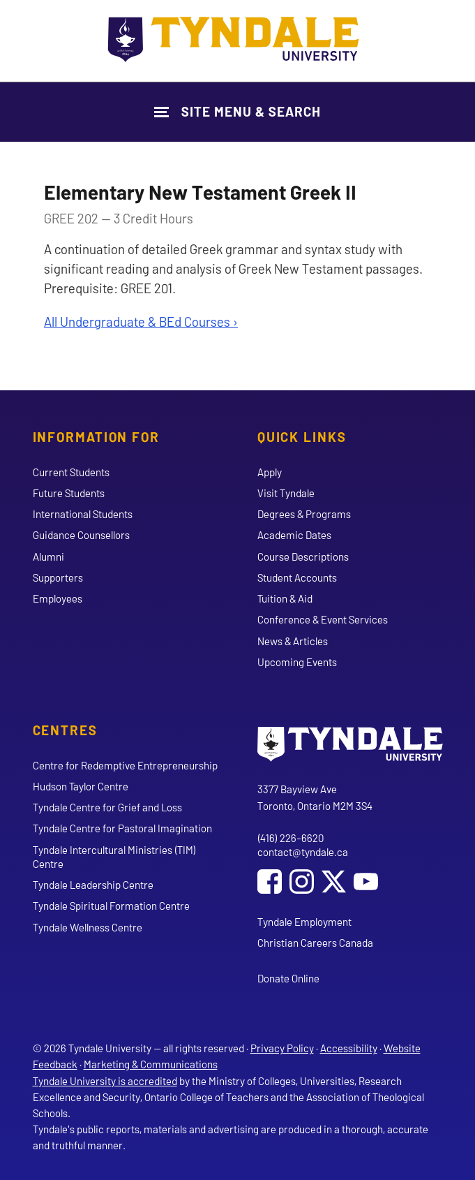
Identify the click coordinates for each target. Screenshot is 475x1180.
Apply (269, 472)
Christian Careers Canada (315, 942)
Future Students (69, 493)
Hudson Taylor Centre (80, 786)
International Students (83, 514)
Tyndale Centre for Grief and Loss (107, 807)
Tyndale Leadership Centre (93, 884)
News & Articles (292, 641)
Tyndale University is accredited (105, 1081)
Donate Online (288, 978)
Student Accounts (297, 577)
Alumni (48, 556)
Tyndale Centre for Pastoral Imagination (122, 828)
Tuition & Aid (284, 598)
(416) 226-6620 (290, 838)
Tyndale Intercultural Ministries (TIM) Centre (114, 856)
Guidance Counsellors (81, 535)
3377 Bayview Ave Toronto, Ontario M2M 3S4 (314, 797)
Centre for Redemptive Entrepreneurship (125, 765)
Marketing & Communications (151, 1064)
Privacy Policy (282, 1048)
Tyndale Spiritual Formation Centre (111, 905)
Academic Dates (294, 535)
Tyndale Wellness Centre (87, 927)
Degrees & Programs (304, 514)
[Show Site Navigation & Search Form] (237, 112)
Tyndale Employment (304, 921)
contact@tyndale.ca (302, 852)
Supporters (58, 577)
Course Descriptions (303, 556)
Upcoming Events (297, 662)
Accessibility (348, 1048)
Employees (57, 598)
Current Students (71, 472)
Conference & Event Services (322, 619)
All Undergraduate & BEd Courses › (141, 322)
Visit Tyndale (286, 493)
